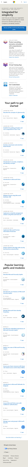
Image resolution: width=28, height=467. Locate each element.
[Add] (21, 121)
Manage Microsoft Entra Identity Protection (12, 311)
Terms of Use (6, 460)
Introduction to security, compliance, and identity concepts (13, 162)
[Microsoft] (14, 2)
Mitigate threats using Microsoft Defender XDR (12, 196)
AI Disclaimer (6, 456)
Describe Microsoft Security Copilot (13, 274)
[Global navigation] (1, 2)
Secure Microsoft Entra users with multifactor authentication (12, 403)
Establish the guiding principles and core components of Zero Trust (12, 128)
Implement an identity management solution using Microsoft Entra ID (13, 213)
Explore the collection (14, 57)
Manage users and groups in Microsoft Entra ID (13, 421)
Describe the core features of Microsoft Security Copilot (14, 292)
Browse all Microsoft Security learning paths (14, 28)
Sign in (25, 2)
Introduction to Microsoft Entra (11, 179)
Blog (4, 458)
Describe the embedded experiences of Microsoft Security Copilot (14, 329)
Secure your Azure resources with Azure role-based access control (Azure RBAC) (14, 366)
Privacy (16, 458)
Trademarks (13, 460)
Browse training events (14, 77)
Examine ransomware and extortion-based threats (13, 145)
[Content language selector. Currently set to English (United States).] (10, 445)
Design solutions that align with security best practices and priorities (14, 248)
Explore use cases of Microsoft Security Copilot (14, 348)
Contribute (10, 458)
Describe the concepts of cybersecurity (14, 112)
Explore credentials (13, 95)
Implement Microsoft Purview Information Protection (11, 230)
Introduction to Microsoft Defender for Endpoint (14, 385)
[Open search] (21, 2)
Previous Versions (15, 456)
